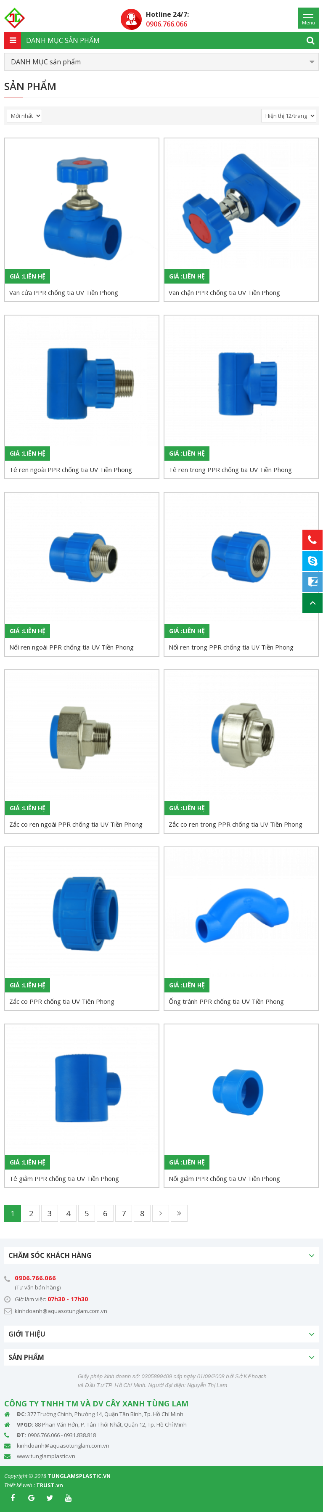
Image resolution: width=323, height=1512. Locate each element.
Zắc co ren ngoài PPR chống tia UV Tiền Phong (76, 824)
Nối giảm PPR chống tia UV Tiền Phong (224, 1178)
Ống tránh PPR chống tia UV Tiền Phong (226, 1001)
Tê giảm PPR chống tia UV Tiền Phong (64, 1178)
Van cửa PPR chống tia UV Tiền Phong (63, 292)
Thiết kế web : (19, 1485)
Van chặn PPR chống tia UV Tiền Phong (224, 292)
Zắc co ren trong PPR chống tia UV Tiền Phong (235, 824)
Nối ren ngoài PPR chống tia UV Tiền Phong (71, 647)
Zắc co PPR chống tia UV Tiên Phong (61, 1001)
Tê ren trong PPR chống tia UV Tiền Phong (230, 469)
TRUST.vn (49, 1485)
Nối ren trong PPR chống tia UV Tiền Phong (231, 647)
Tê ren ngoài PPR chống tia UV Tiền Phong (70, 469)
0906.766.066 (35, 1277)
